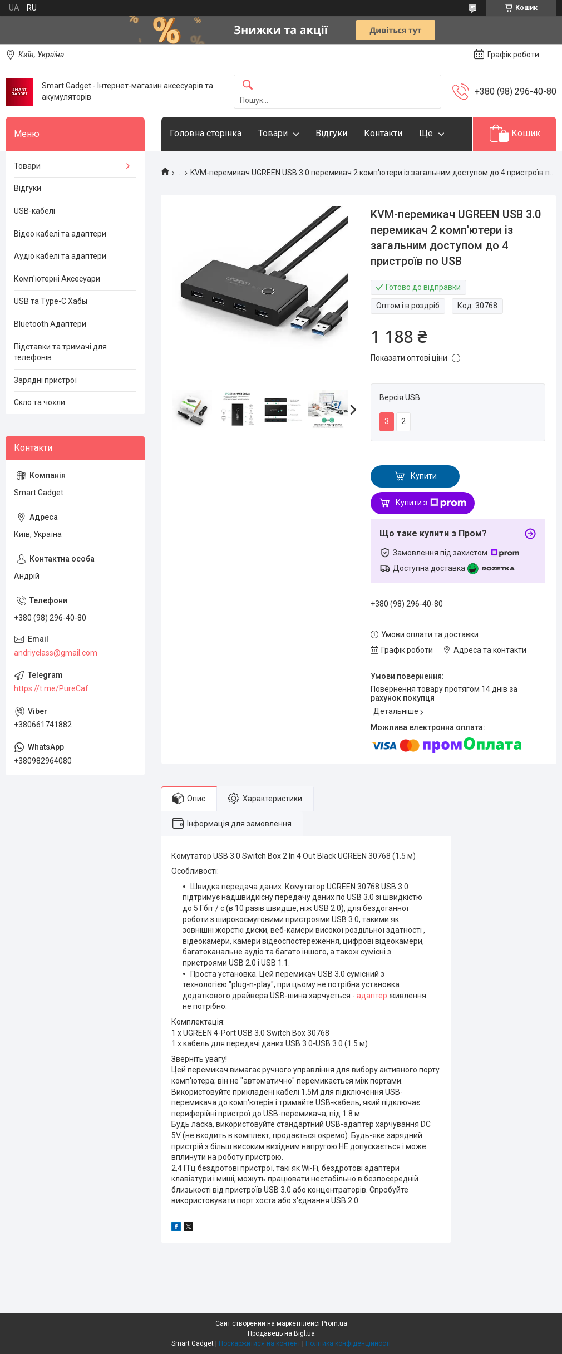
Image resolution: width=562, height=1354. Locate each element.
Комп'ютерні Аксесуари (57, 278)
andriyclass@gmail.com (55, 652)
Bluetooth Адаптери (50, 323)
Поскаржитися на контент (259, 1343)
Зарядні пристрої (45, 380)
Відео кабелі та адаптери (60, 233)
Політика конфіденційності (348, 1343)
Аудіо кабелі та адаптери (60, 256)
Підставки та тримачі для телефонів (60, 352)
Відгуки (331, 133)
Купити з (431, 503)
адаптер (372, 995)
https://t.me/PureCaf (51, 688)
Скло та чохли (39, 402)
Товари (273, 133)
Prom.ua (334, 1323)
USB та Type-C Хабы (50, 301)
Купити (424, 475)
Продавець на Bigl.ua (281, 1333)
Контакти (383, 133)
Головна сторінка (205, 133)
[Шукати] (247, 85)
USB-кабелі (34, 210)
